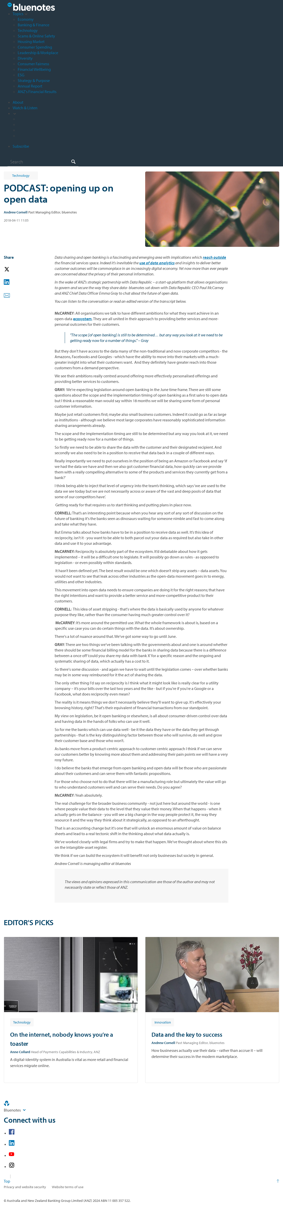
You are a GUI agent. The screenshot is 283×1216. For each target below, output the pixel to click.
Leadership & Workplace (38, 52)
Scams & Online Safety (36, 35)
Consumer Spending (35, 47)
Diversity (25, 58)
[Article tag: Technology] (22, 1022)
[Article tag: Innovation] (162, 1022)
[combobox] (43, 161)
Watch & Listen (25, 107)
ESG (21, 74)
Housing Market (31, 41)
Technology (28, 30)
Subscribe (21, 146)
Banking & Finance (33, 24)
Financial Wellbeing (34, 69)
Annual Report (30, 86)
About (18, 102)
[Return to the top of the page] (141, 1181)
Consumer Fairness (33, 63)
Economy (26, 19)
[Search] (43, 161)
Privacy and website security (25, 1187)
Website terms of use (67, 1187)
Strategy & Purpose (34, 80)
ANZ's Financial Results (37, 91)
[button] (14, 269)
